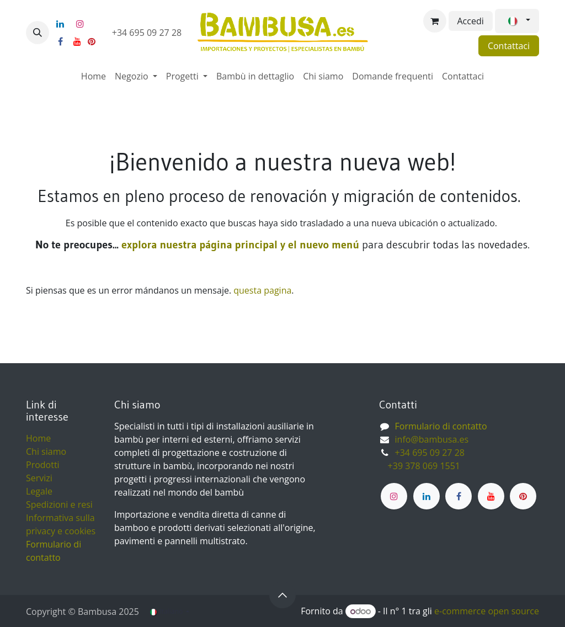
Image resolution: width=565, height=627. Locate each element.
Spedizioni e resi (59, 504)
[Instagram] (80, 24)
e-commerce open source (486, 611)
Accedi (470, 21)
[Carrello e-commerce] (434, 21)
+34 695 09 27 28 (148, 32)
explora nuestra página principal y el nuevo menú (239, 244)
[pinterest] (92, 41)
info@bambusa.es (432, 439)
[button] (37, 32)
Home (38, 438)
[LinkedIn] (60, 24)
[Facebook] (60, 41)
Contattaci (509, 46)
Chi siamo (46, 451)
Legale (39, 491)
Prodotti (43, 465)
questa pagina (262, 290)
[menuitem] (93, 76)
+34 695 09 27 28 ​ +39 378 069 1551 (423, 459)
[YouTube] (77, 41)
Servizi (39, 478)
